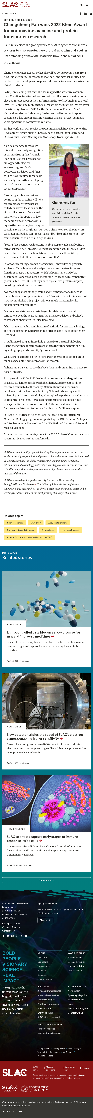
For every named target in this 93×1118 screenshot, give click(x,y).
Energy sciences (45, 1012)
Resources (42, 975)
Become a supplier (76, 962)
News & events (77, 986)
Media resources (76, 999)
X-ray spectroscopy (70, 530)
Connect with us (45, 979)
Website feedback (46, 1055)
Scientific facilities (46, 1028)
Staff (44, 1048)
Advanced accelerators (48, 995)
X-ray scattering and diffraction (20, 530)
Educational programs (78, 1008)
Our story (42, 957)
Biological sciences (15, 522)
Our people (43, 962)
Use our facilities (76, 966)
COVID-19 (36, 522)
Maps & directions (50, 1068)
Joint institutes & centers (49, 1033)
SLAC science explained (49, 1017)
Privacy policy (59, 1048)
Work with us (76, 953)
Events (71, 1004)
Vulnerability (49, 1052)
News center (10, 13)
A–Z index (67, 1052)
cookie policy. (23, 1105)
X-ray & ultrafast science (49, 990)
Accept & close (12, 1111)
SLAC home (35, 1068)
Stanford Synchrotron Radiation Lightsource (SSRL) (29, 537)
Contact (8, 930)
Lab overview (44, 966)
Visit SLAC (42, 970)
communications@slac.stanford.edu (27, 438)
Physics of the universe (48, 1004)
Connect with (11, 927)
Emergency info (70, 1068)
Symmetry (78, 995)
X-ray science (48, 530)
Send (91, 14)
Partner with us (75, 957)
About (42, 953)
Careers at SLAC (75, 970)
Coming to (11, 923)
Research (43, 986)
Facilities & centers (50, 1024)
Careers (85, 1068)
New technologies (46, 999)
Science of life (44, 1008)
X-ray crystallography (57, 522)
